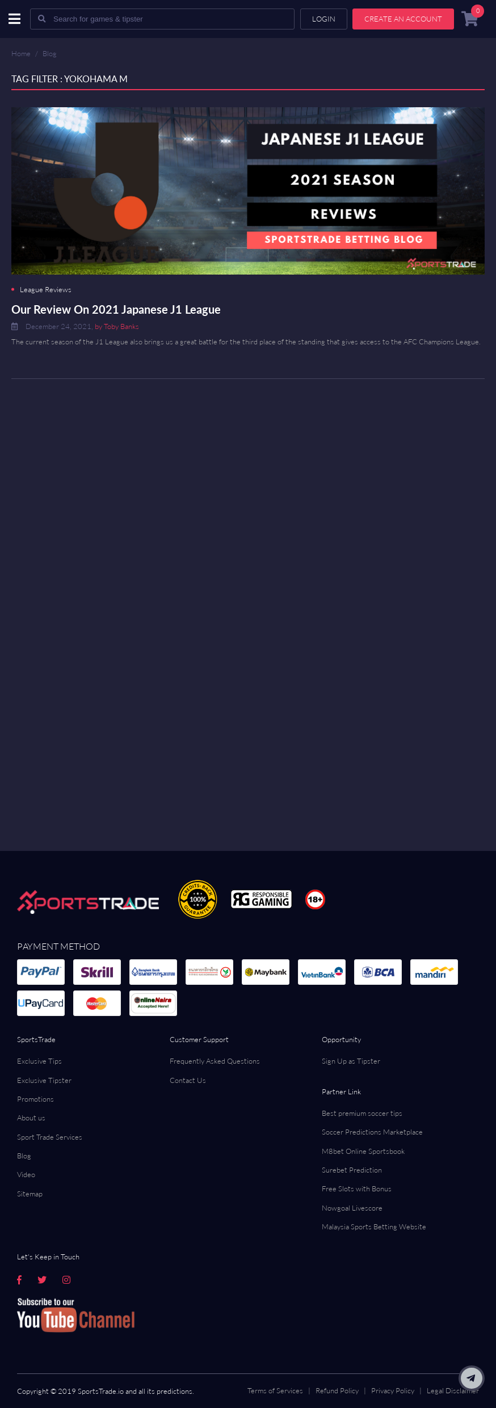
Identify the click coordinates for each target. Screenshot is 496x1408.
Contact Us (188, 1080)
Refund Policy (337, 1390)
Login (323, 18)
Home (21, 53)
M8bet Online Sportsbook (363, 1151)
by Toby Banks (117, 326)
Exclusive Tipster (44, 1080)
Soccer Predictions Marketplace (372, 1131)
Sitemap (30, 1193)
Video (26, 1174)
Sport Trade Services (49, 1136)
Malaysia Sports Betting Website (374, 1226)
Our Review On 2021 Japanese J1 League (116, 309)
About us (31, 1117)
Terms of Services (275, 1390)
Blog (50, 53)
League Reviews (46, 289)
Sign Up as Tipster (351, 1060)
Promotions (35, 1098)
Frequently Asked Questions (215, 1060)
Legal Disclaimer (453, 1390)
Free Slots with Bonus (357, 1188)
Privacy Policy (392, 1390)
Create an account (403, 18)
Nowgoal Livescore (352, 1207)
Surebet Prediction (352, 1169)
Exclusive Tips (39, 1060)
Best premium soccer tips (362, 1113)
